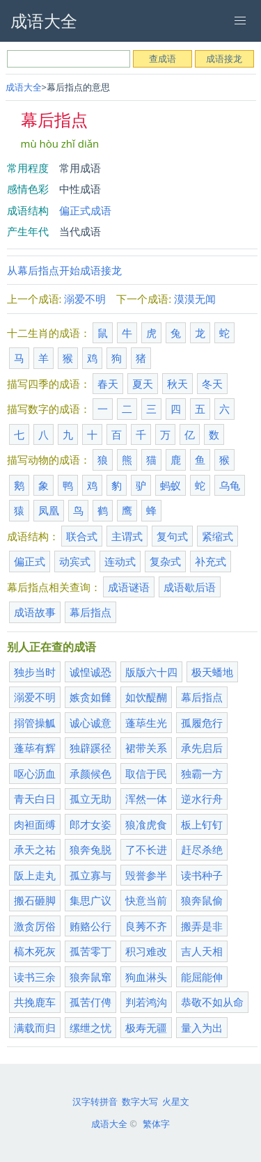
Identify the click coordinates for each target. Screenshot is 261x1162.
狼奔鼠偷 (202, 900)
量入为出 (202, 1028)
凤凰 (48, 510)
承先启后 (202, 748)
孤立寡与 (90, 875)
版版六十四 (151, 672)
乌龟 (229, 485)
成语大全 (24, 87)
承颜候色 (90, 773)
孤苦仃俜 (90, 1002)
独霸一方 (202, 773)
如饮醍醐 (146, 697)
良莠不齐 (146, 926)
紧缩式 (217, 536)
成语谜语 (129, 587)
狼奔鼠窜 (90, 977)
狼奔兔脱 (90, 849)
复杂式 (165, 561)
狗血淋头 (146, 977)
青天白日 (35, 799)
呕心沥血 (35, 773)
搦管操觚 (35, 723)
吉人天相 (202, 951)
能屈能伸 (202, 977)
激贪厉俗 (35, 926)
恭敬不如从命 (212, 1002)
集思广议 (90, 900)
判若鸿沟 (146, 1002)
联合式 (81, 536)
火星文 (175, 1101)
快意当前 (146, 900)
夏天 (142, 384)
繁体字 (156, 1123)
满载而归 (35, 1028)
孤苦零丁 (90, 951)
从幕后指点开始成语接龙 (64, 270)
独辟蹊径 (90, 748)
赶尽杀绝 (202, 849)
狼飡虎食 (146, 824)
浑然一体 (146, 799)
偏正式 (29, 561)
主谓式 (127, 536)
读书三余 (35, 977)
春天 (107, 384)
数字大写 (140, 1101)
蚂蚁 (170, 485)
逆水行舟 (202, 799)
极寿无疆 (146, 1028)
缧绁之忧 (90, 1028)
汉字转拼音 (95, 1101)
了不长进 (146, 849)
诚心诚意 (90, 723)
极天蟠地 (212, 672)
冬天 (212, 384)
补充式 (210, 561)
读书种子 (202, 875)
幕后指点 (90, 612)
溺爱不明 (85, 299)
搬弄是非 (202, 926)
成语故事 (35, 612)
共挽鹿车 (35, 1002)
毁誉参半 (146, 875)
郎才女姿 (90, 824)
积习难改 (146, 951)
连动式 (120, 561)
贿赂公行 (90, 926)
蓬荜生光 (146, 723)
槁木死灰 (35, 951)
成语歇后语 (190, 587)
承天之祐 (35, 849)
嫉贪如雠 (90, 697)
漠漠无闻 (195, 299)
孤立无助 (90, 799)
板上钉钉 (202, 824)
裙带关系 (146, 748)
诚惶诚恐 (90, 672)
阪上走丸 (35, 875)
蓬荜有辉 (35, 748)
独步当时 (35, 672)
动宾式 (74, 561)
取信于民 (146, 773)
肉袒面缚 (35, 824)
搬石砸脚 (35, 900)
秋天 (177, 384)
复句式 (172, 536)
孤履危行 (202, 723)
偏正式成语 (85, 210)
